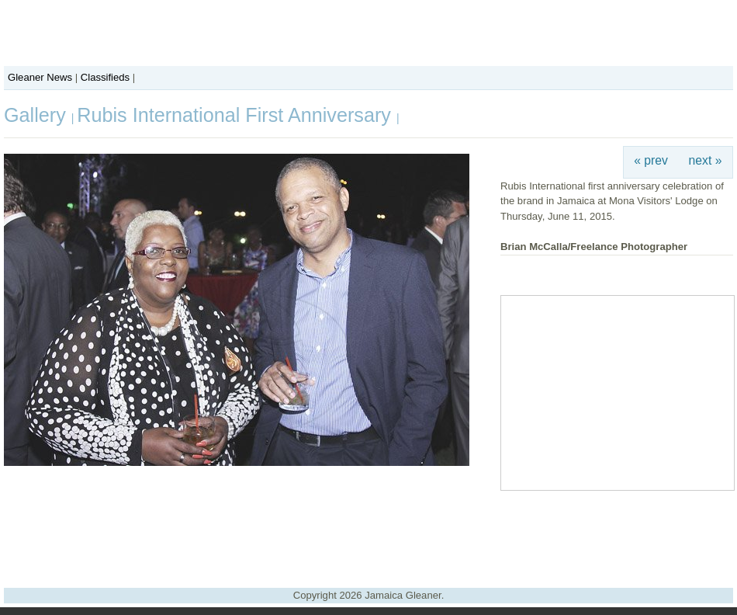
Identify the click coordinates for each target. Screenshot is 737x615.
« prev (651, 160)
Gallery (37, 115)
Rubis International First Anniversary (236, 115)
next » (705, 160)
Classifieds (105, 77)
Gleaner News (40, 77)
